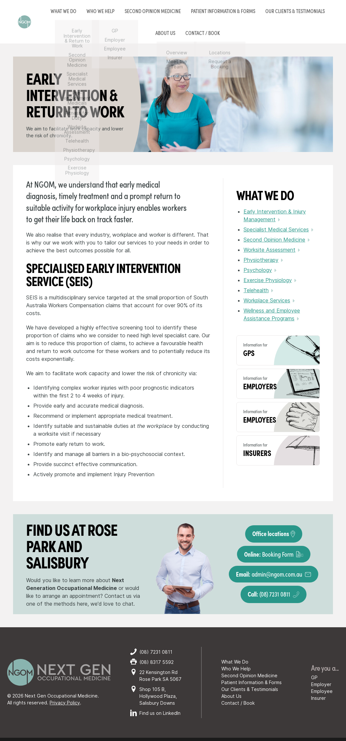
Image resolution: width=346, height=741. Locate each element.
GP (314, 677)
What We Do (234, 662)
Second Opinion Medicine (153, 11)
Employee (322, 691)
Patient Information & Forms (223, 11)
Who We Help (236, 668)
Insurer (318, 698)
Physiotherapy (261, 260)
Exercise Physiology (268, 280)
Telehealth (256, 290)
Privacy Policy (65, 702)
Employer (321, 684)
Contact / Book (238, 703)
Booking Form (273, 553)
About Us (231, 696)
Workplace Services (267, 300)
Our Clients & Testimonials (295, 11)
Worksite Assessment (269, 249)
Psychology (258, 270)
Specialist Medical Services (276, 229)
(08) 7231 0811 (273, 593)
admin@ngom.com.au (273, 573)
